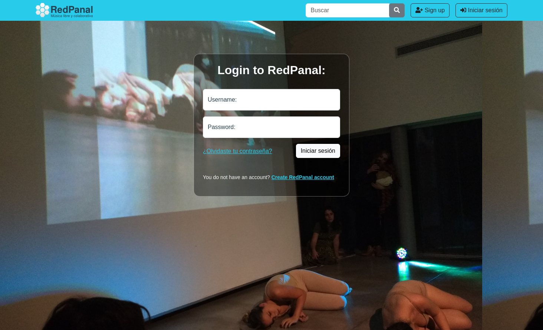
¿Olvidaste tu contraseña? (237, 151)
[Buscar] (347, 10)
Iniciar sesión (481, 10)
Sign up (430, 10)
